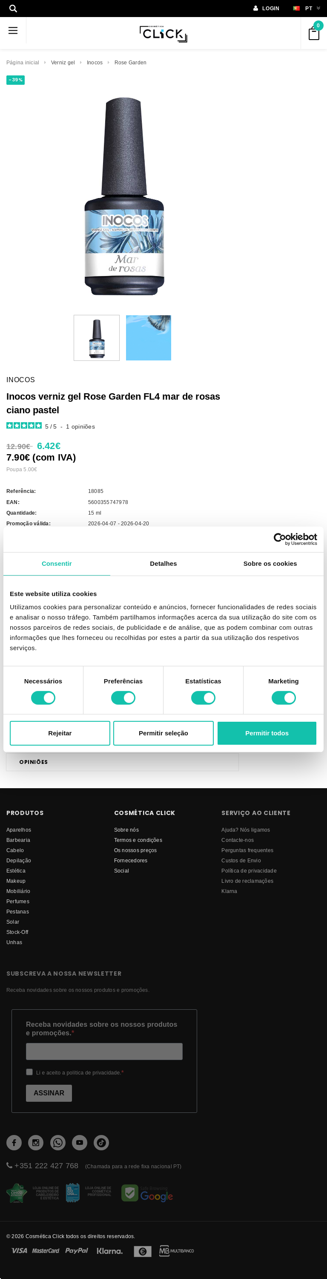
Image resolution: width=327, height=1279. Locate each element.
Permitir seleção (163, 733)
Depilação (18, 860)
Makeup (16, 881)
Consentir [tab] (57, 563)
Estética (16, 870)
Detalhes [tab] (163, 563)
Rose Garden (131, 62)
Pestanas (17, 911)
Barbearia (18, 840)
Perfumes (17, 901)
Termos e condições (138, 840)
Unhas (14, 942)
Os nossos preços (135, 850)
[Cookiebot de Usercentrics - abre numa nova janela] (280, 539)
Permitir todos (267, 733)
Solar (12, 922)
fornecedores (131, 860)
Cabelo (15, 850)
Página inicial (22, 62)
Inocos (95, 62)
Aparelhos (18, 830)
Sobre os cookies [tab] (270, 563)
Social (121, 870)
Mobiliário (18, 891)
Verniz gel (63, 62)
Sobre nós (126, 830)
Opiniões (33, 762)
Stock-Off (17, 932)
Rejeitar (60, 733)
